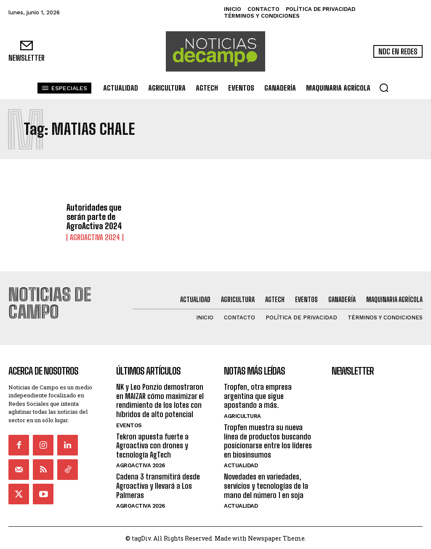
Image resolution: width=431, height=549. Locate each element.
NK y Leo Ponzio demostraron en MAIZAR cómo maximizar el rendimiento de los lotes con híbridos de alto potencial (160, 398)
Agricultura (242, 414)
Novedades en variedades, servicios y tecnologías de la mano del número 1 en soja (266, 484)
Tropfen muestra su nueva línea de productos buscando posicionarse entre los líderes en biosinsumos (268, 439)
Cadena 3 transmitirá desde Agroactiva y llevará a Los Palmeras (158, 484)
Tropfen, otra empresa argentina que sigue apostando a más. (258, 394)
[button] (384, 88)
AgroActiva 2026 (140, 464)
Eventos (129, 423)
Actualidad (241, 464)
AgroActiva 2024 (92, 237)
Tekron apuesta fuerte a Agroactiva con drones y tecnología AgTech (152, 443)
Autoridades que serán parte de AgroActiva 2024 (94, 217)
